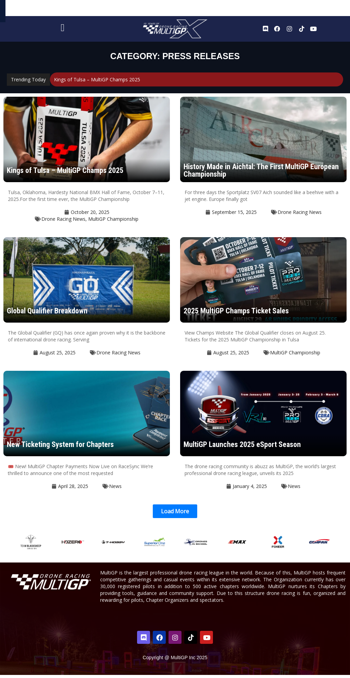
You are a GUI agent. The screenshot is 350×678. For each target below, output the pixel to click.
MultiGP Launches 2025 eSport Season (242, 447)
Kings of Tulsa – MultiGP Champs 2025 (97, 82)
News (115, 489)
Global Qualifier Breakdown (47, 314)
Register (308, 9)
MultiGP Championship (113, 222)
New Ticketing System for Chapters (60, 447)
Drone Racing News (63, 222)
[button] (175, 514)
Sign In (329, 10)
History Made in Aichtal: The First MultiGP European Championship (261, 173)
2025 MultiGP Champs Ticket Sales (236, 314)
